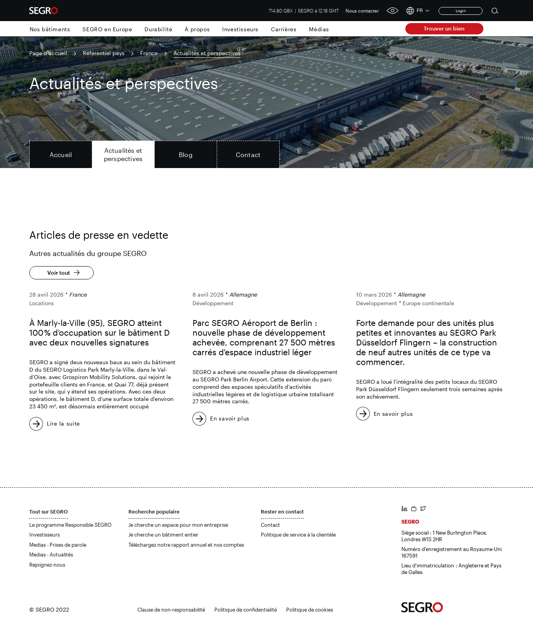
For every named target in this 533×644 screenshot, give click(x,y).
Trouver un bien (444, 28)
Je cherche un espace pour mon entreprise (178, 525)
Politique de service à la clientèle (298, 534)
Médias (319, 29)
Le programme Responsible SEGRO (70, 525)
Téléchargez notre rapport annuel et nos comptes (186, 545)
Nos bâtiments (50, 29)
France (149, 53)
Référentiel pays (104, 53)
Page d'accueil (48, 53)
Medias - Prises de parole (57, 545)
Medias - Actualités (51, 554)
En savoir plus (230, 418)
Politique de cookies (309, 609)
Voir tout (58, 272)
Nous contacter (362, 10)
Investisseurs (240, 29)
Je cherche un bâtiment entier (163, 534)
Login (461, 10)
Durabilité (158, 29)
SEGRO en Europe (107, 29)
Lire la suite (63, 423)
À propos (197, 29)
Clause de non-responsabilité (171, 609)
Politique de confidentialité (245, 609)
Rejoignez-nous (47, 565)
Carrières (283, 29)
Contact (270, 525)
